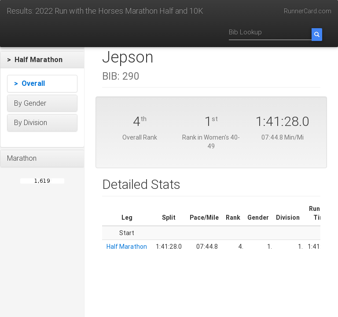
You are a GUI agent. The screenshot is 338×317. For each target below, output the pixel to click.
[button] (42, 60)
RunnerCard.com (307, 11)
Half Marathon (127, 247)
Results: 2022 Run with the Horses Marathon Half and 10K (105, 11)
